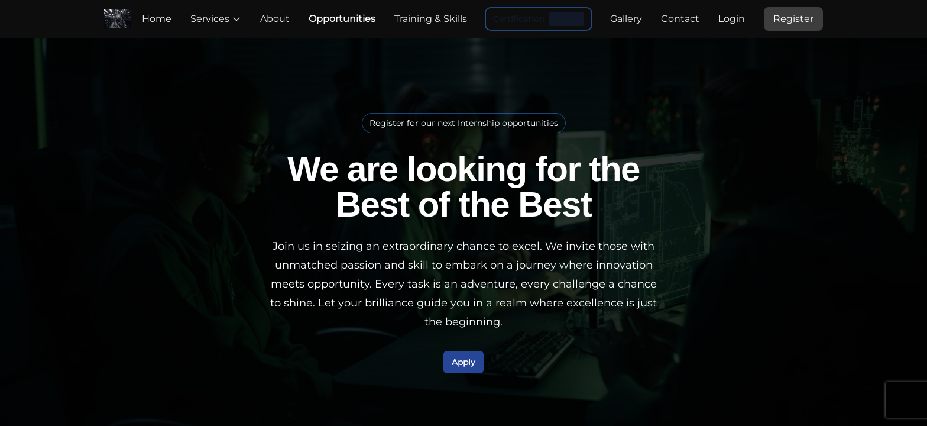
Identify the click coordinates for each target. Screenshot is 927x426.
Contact (680, 18)
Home (156, 18)
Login (731, 18)
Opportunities (342, 18)
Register (793, 18)
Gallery (626, 18)
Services (215, 18)
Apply (463, 362)
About (275, 18)
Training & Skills (430, 18)
